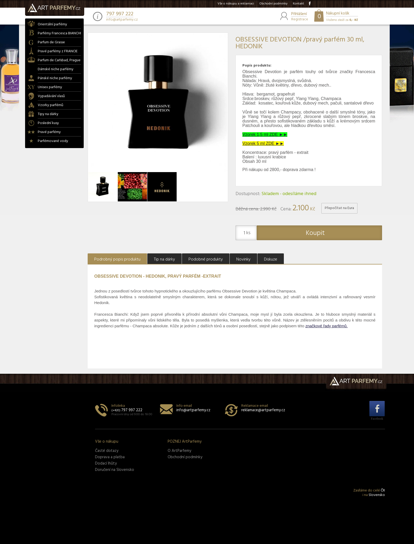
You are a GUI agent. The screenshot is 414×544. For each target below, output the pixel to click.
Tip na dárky (164, 259)
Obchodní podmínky (273, 3)
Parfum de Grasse (51, 42)
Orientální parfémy (52, 24)
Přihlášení (299, 14)
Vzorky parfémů (50, 105)
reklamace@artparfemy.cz (263, 410)
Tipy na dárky (48, 114)
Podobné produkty (206, 259)
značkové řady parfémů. (326, 326)
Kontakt (298, 3)
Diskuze (270, 259)
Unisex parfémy (50, 87)
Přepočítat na (339, 208)
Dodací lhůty (106, 463)
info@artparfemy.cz (122, 20)
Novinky (243, 259)
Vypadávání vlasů (51, 96)
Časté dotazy (106, 451)
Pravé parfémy (49, 132)
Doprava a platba (110, 457)
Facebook (377, 418)
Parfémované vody (53, 141)
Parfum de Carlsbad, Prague (59, 60)
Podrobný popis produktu (117, 259)
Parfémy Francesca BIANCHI (59, 33)
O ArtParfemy (179, 451)
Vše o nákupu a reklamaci (236, 3)
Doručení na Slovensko (114, 470)
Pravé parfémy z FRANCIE (58, 51)
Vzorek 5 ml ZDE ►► (263, 143)
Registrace (299, 18)
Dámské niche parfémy (55, 69)
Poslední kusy (48, 123)
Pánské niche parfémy (55, 78)
